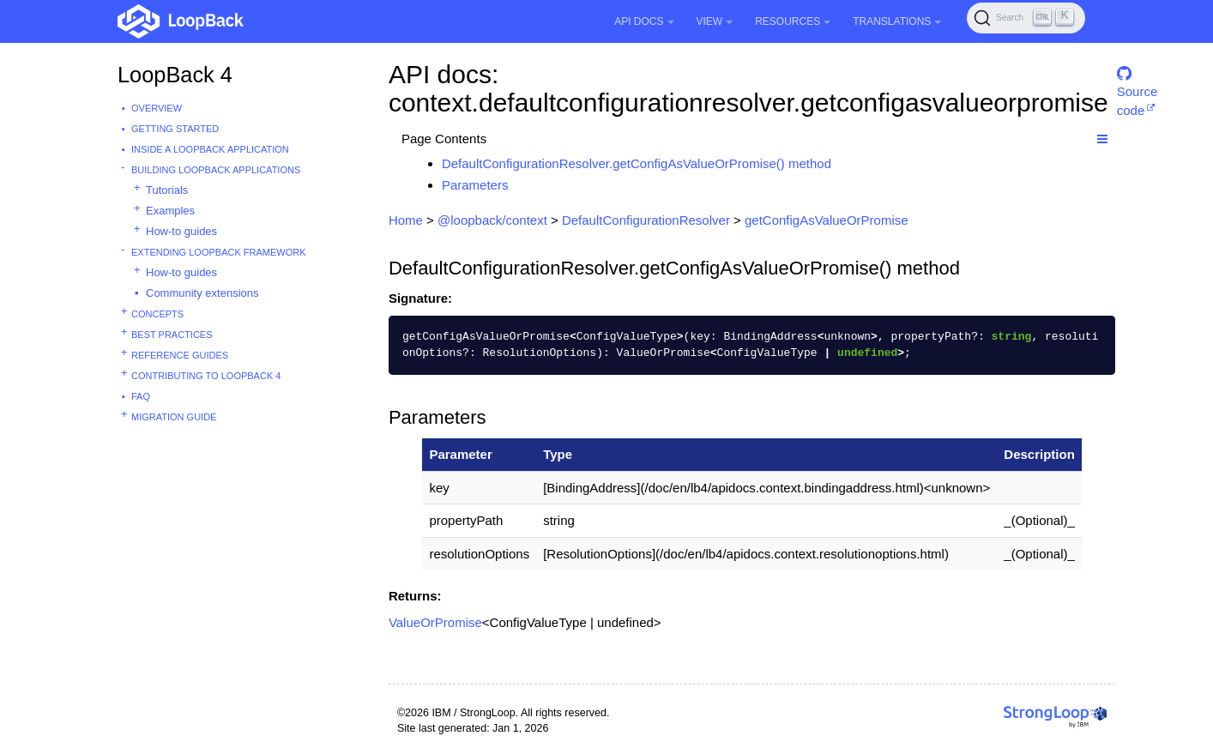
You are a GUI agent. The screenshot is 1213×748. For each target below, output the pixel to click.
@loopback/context (492, 220)
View (715, 21)
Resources (792, 21)
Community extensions (202, 293)
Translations (897, 21)
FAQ (140, 396)
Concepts (157, 314)
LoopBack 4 (175, 75)
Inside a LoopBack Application (210, 149)
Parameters (475, 185)
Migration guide (173, 417)
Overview (156, 108)
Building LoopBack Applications (215, 170)
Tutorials (167, 190)
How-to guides (181, 231)
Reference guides (179, 355)
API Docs (643, 21)
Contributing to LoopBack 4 (206, 376)
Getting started (175, 129)
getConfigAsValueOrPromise (826, 220)
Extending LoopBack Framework (218, 252)
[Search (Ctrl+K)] (1026, 18)
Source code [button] (1137, 81)
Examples (170, 210)
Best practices (172, 334)
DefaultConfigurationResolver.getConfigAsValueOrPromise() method (636, 163)
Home (406, 220)
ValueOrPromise (435, 622)
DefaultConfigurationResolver (646, 220)
